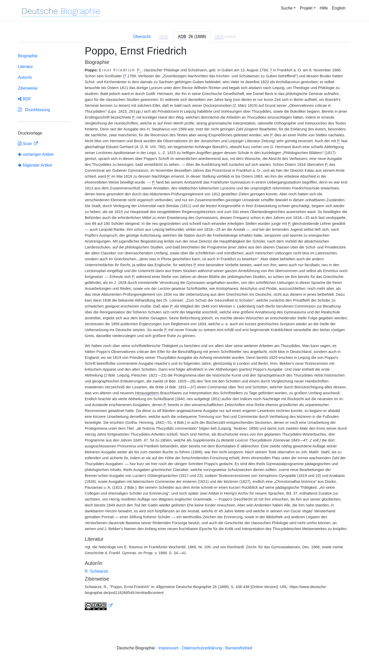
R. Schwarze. (97, 571)
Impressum (168, 648)
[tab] (191, 36)
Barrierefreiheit (238, 648)
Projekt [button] (306, 8)
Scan (25, 143)
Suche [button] (286, 8)
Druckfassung (34, 110)
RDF (24, 99)
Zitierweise (27, 88)
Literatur (25, 66)
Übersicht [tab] (142, 36)
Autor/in (25, 77)
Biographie (28, 56)
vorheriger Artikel (36, 154)
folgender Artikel (35, 165)
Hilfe (324, 8)
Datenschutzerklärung (202, 648)
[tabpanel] (184, 331)
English (338, 8)
